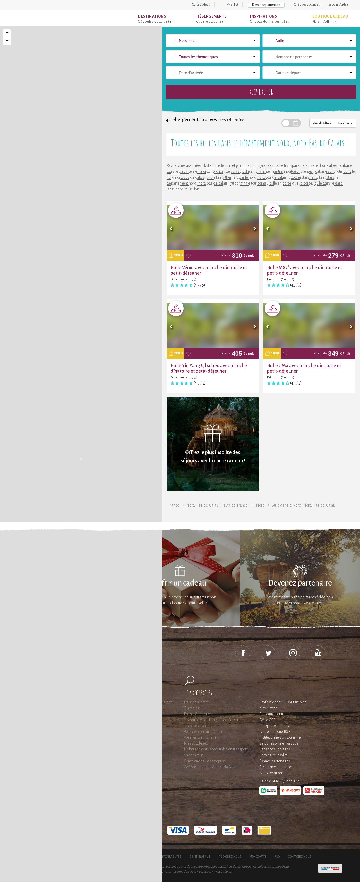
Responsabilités (170, 856)
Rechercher (261, 92)
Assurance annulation (276, 767)
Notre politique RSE (274, 732)
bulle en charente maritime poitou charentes (277, 171)
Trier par (345, 123)
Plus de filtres (322, 123)
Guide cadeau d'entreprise (205, 761)
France (173, 505)
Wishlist (232, 4)
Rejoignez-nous (230, 856)
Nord (260, 505)
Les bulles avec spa (198, 726)
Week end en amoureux (203, 732)
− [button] (7, 41)
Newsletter (268, 708)
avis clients (224, 872)
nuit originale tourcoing (248, 183)
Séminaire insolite (273, 755)
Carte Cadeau (201, 4)
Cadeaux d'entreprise (276, 714)
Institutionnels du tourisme (280, 737)
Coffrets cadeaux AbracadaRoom (211, 767)
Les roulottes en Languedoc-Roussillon (214, 720)
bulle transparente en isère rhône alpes (307, 165)
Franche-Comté (196, 702)
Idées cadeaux (196, 743)
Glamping (192, 708)
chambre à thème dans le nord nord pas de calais (246, 177)
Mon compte (258, 856)
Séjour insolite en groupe (278, 743)
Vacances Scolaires (274, 749)
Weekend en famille (200, 737)
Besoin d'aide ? (338, 4)
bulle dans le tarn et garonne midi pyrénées (238, 165)
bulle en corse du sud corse (290, 183)
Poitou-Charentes (197, 714)
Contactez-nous (299, 856)
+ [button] (7, 33)
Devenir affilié (200, 856)
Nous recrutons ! (272, 773)
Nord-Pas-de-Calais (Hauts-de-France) (217, 505)
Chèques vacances (307, 4)
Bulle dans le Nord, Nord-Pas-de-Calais (304, 505)
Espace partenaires (274, 761)
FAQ (277, 856)
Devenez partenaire (266, 5)
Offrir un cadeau (180, 583)
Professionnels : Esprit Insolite (282, 702)
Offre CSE (267, 720)
